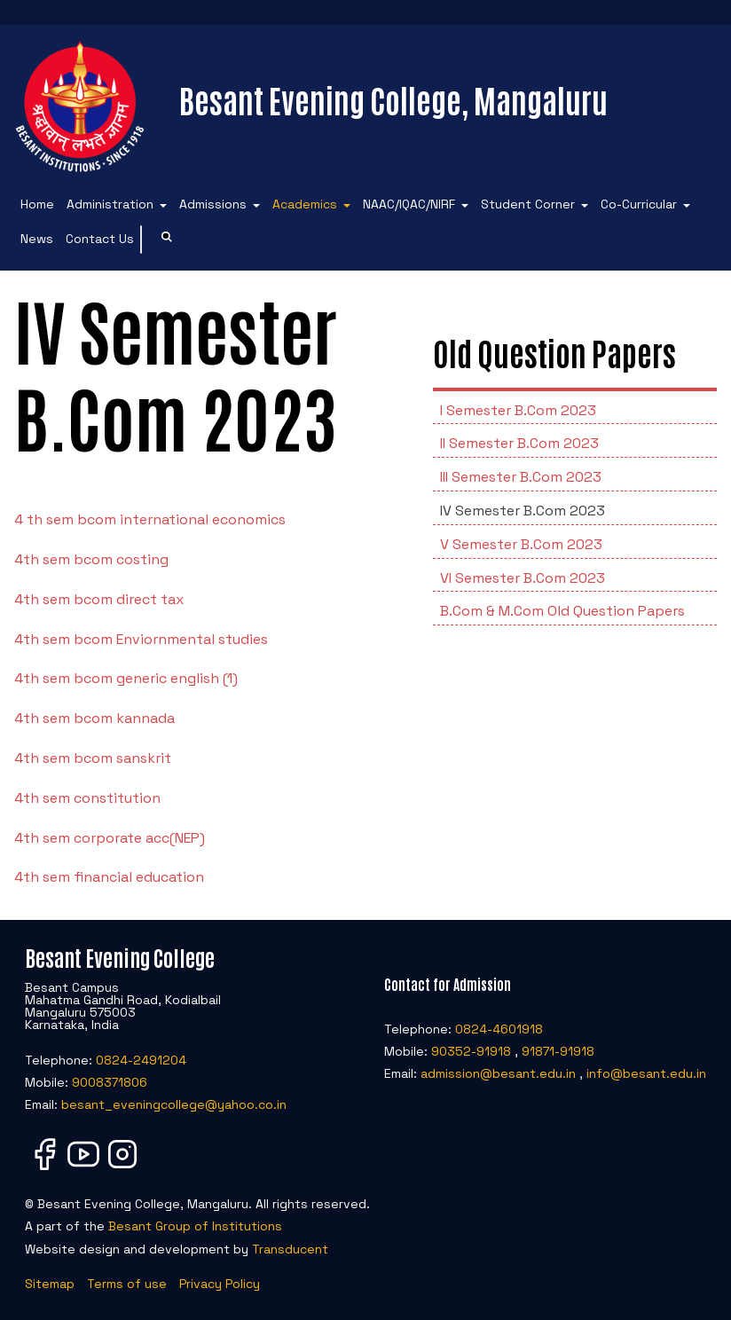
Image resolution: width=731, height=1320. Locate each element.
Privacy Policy (219, 1284)
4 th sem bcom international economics (150, 519)
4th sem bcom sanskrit (92, 758)
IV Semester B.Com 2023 (522, 510)
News (36, 239)
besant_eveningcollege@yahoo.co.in (174, 1104)
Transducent (290, 1249)
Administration (110, 204)
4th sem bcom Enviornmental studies (141, 639)
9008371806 (109, 1082)
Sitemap (50, 1284)
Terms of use (127, 1284)
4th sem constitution (87, 798)
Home (37, 204)
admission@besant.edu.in (498, 1073)
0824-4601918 (499, 1029)
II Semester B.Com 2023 (519, 443)
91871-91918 (558, 1051)
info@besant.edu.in (646, 1073)
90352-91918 (471, 1051)
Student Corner (528, 204)
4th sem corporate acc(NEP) (109, 838)
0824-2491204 (141, 1060)
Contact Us (100, 239)
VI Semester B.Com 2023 (522, 578)
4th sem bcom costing (91, 559)
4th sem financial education (109, 877)
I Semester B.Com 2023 (518, 410)
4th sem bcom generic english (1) (126, 678)
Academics (304, 204)
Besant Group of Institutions (195, 1226)
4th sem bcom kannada (94, 718)
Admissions (213, 204)
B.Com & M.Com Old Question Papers (562, 610)
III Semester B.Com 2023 (520, 477)
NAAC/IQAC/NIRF (409, 204)
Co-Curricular (639, 204)
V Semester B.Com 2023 (521, 544)
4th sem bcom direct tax (99, 599)
